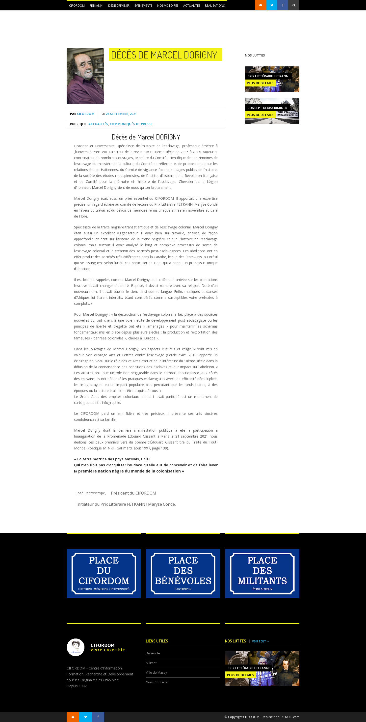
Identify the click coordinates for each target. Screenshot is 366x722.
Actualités (191, 5)
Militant (151, 663)
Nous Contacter (157, 682)
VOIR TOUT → (260, 641)
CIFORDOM (77, 5)
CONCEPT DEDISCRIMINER (267, 108)
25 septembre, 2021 (119, 114)
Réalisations (215, 5)
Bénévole (153, 653)
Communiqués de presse (131, 124)
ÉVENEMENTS (143, 5)
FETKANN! (96, 5)
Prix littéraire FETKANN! (268, 76)
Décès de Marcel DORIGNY (164, 54)
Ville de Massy (156, 672)
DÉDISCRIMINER (119, 5)
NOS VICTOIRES (167, 5)
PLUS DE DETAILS (260, 83)
